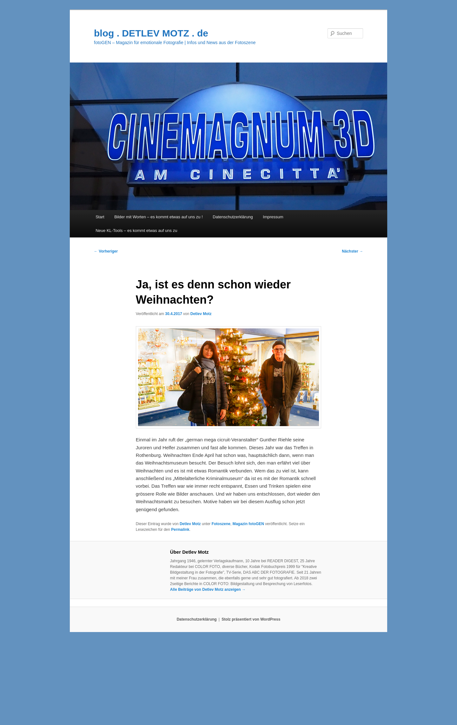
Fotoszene (221, 524)
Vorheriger (106, 251)
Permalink (180, 529)
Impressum (273, 216)
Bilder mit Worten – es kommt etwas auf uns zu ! (158, 216)
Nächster (352, 251)
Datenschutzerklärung (233, 216)
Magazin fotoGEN (248, 524)
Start (100, 216)
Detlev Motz (201, 314)
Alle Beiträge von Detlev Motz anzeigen (208, 589)
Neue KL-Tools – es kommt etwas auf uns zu (136, 230)
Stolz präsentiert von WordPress (251, 619)
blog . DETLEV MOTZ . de (151, 33)
